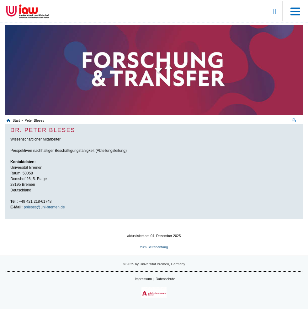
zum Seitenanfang (154, 247)
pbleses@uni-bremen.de (44, 207)
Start (17, 120)
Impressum (143, 279)
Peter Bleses (34, 120)
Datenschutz (165, 279)
